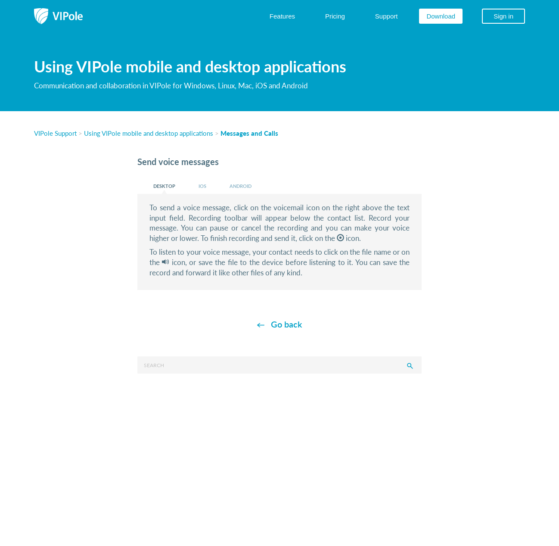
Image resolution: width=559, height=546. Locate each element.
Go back (286, 324)
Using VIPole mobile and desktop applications (148, 132)
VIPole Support (55, 132)
